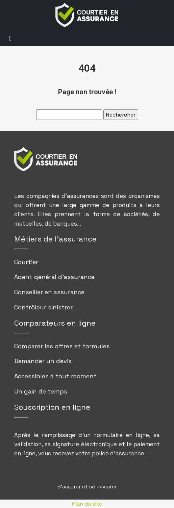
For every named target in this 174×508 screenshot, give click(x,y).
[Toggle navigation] (10, 38)
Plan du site (87, 503)
